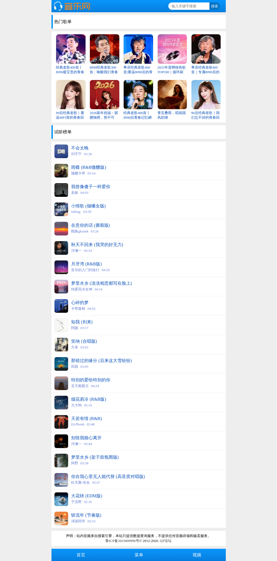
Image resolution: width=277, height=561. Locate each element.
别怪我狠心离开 (86, 438)
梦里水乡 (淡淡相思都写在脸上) (101, 283)
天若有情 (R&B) (86, 418)
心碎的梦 (80, 302)
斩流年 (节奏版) (86, 515)
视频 (196, 555)
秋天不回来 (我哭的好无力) (97, 244)
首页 (80, 555)
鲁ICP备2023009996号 (122, 541)
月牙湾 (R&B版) (86, 264)
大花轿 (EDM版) (86, 495)
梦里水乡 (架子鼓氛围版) (95, 457)
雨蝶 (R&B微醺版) (88, 167)
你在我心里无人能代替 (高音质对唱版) (108, 476)
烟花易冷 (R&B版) (88, 399)
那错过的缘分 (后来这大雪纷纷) (101, 360)
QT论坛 (166, 541)
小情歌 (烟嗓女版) (88, 206)
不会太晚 (80, 148)
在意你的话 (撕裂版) (90, 225)
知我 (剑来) (82, 322)
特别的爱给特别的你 (90, 380)
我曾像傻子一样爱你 (90, 186)
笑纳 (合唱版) (84, 341)
